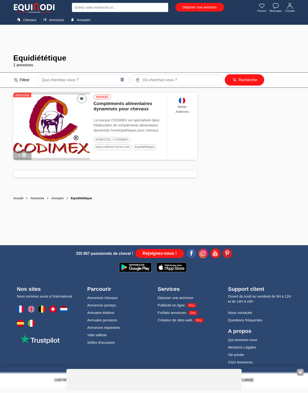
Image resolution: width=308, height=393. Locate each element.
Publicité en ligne (171, 305)
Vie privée (236, 355)
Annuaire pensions (102, 320)
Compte (290, 8)
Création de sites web (175, 320)
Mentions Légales (242, 347)
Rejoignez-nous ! (160, 253)
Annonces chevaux (102, 298)
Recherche (244, 80)
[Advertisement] (154, 39)
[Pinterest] (227, 254)
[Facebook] (191, 254)
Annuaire (79, 19)
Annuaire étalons (101, 313)
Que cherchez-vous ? (83, 79)
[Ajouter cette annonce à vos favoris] (82, 98)
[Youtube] (215, 254)
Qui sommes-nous (242, 340)
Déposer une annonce (200, 7)
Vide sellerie (97, 335)
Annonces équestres (103, 327)
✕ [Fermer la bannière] (300, 372)
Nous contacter (240, 313)
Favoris (260, 8)
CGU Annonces (240, 362)
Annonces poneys (101, 305)
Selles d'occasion (101, 342)
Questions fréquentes (245, 320)
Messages (275, 8)
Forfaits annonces (172, 313)
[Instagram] (203, 254)
